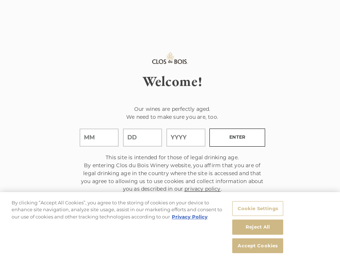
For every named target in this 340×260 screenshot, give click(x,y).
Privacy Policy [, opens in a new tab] (190, 219)
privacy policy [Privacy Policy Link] (202, 189)
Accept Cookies (258, 248)
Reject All (258, 229)
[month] (99, 138)
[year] (185, 138)
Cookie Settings (258, 210)
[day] (142, 138)
